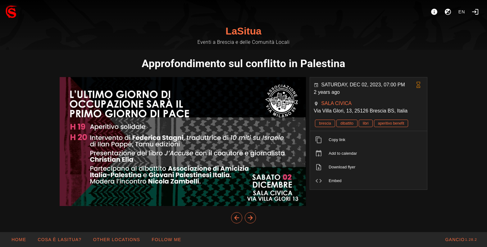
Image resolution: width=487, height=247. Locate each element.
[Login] (475, 12)
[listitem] (368, 140)
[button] (116, 239)
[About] (434, 12)
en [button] (461, 11)
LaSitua (243, 31)
